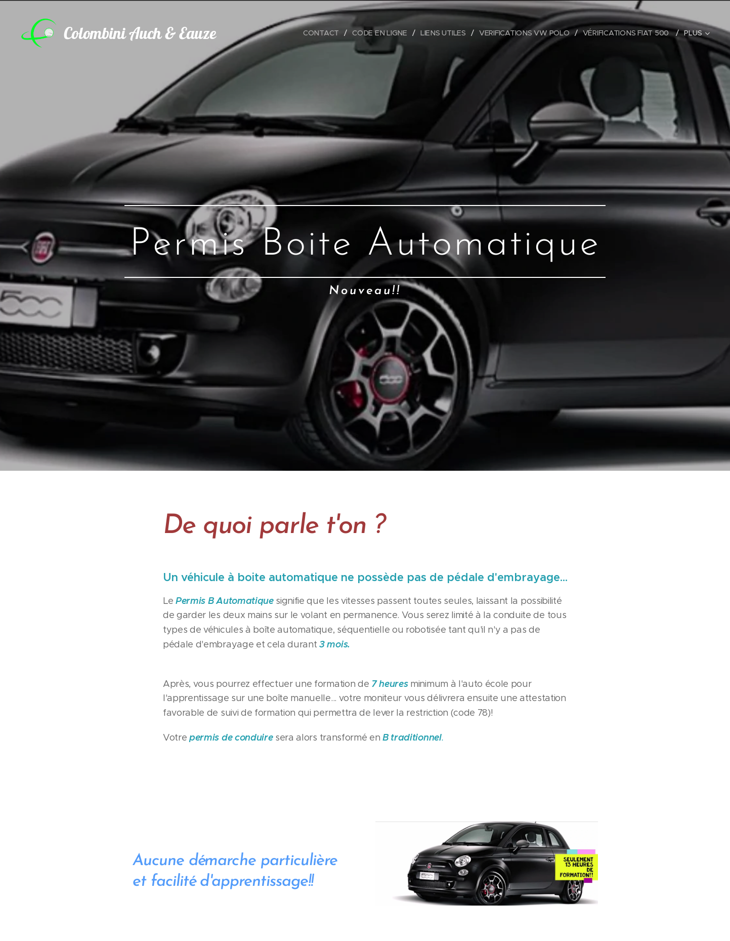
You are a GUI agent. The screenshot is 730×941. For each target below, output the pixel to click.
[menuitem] (322, 33)
